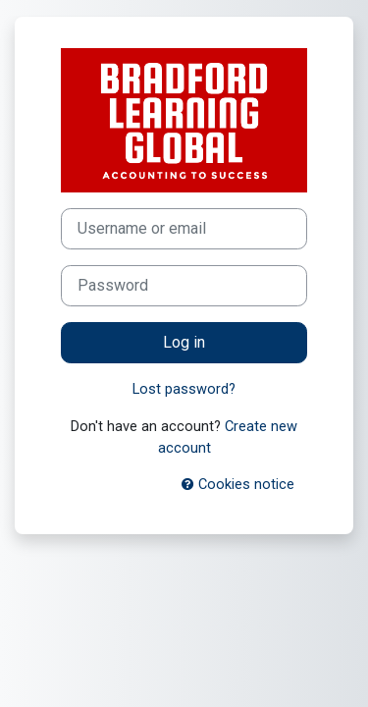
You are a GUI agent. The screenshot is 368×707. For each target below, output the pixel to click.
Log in (184, 342)
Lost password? (184, 389)
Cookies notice (238, 484)
